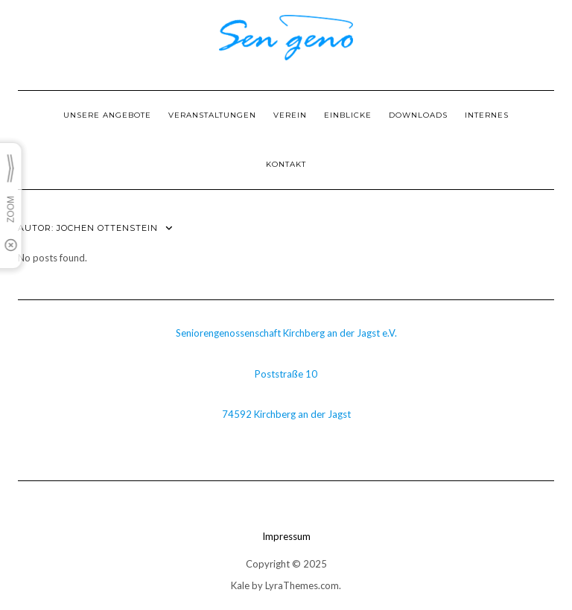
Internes (487, 115)
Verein (290, 115)
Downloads (418, 115)
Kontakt (286, 164)
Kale (240, 585)
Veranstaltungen (212, 115)
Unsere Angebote (107, 115)
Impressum (286, 536)
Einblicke (348, 115)
